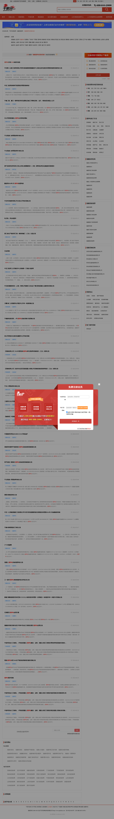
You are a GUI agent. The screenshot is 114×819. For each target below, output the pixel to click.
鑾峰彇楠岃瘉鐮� (82, 407)
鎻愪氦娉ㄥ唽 (75, 421)
